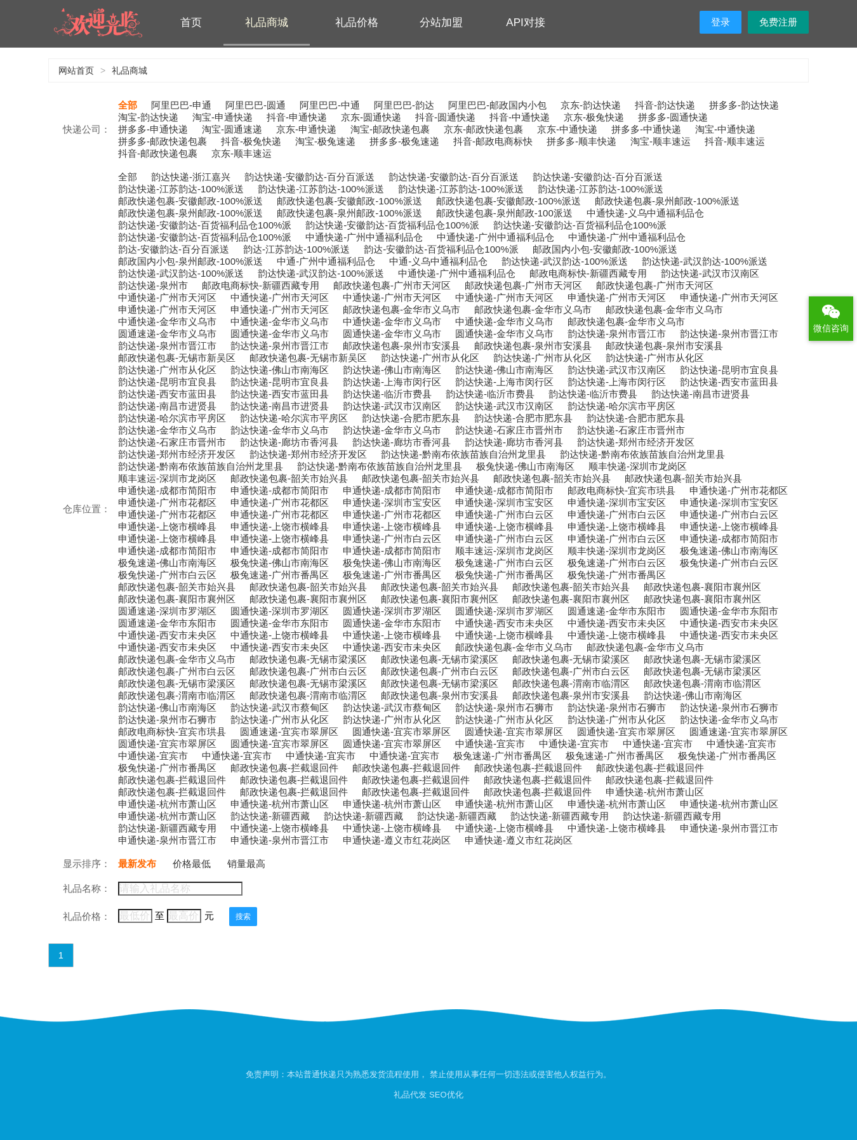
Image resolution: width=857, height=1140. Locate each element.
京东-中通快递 (567, 129)
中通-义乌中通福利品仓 (438, 261)
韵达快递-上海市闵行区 (392, 381)
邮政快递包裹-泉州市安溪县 (401, 345)
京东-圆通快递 (371, 117)
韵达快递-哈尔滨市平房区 (621, 406)
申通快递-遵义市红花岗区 (397, 840)
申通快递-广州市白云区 (504, 514)
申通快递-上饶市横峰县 (167, 526)
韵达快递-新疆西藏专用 (559, 816)
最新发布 (137, 863)
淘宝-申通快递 (222, 117)
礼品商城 (266, 23)
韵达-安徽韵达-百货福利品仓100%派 (441, 249)
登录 (720, 22)
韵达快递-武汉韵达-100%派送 (564, 261)
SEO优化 (446, 1094)
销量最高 (246, 863)
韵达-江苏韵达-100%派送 (296, 249)
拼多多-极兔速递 (404, 141)
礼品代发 (410, 1094)
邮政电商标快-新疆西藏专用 (588, 273)
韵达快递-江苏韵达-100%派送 (181, 188)
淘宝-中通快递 (725, 129)
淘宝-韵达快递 (148, 117)
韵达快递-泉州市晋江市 (617, 333)
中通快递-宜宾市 (490, 743)
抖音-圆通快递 (445, 117)
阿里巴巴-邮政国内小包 (497, 105)
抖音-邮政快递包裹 (157, 153)
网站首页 (76, 70)
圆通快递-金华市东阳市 (729, 611)
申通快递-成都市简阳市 (167, 490)
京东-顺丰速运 (241, 153)
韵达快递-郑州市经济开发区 (635, 442)
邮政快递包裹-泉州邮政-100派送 (504, 213)
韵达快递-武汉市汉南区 (710, 273)
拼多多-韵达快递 (744, 105)
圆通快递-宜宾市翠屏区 (401, 731)
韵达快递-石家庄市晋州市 (509, 430)
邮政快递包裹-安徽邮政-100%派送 (190, 201)
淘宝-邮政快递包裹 (390, 129)
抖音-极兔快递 (251, 141)
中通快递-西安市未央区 (504, 623)
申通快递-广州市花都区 (738, 490)
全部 (127, 105)
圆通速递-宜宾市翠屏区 (289, 731)
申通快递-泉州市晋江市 (729, 828)
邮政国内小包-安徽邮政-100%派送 (605, 249)
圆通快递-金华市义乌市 (279, 333)
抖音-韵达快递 (665, 105)
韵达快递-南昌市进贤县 (700, 393)
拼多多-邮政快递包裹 (162, 141)
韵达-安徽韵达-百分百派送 (173, 249)
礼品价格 (356, 23)
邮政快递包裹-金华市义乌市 (401, 309)
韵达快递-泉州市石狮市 (504, 707)
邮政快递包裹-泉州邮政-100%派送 (667, 201)
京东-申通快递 (306, 129)
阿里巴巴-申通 (181, 105)
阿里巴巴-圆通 (255, 105)
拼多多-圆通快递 (673, 117)
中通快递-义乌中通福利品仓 (645, 213)
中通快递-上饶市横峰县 (279, 635)
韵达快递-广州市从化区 (430, 357)
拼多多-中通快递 (646, 129)
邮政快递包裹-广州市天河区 (392, 285)
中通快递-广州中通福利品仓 (364, 237)
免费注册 (778, 22)
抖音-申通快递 (297, 117)
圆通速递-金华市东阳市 (617, 611)
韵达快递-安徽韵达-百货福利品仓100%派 (204, 225)
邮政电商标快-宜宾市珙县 (621, 490)
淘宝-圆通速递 (232, 129)
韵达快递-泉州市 (153, 285)
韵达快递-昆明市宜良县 (729, 369)
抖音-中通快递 (519, 117)
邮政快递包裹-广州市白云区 (177, 671)
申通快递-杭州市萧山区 (655, 791)
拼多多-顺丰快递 (581, 141)
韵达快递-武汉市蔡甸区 (279, 707)
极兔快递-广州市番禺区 (504, 574)
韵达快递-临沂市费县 (387, 393)
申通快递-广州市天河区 (617, 297)
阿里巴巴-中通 (330, 105)
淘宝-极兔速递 (325, 141)
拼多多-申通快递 (153, 129)
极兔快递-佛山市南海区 (525, 466)
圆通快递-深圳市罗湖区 (279, 611)
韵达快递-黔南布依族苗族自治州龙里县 (463, 454)
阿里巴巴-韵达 (404, 105)
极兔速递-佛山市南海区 (729, 550)
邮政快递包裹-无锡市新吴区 (177, 357)
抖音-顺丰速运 (735, 141)
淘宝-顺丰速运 (660, 141)
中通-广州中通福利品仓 (326, 261)
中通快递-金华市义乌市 (167, 321)
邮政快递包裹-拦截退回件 (284, 767)
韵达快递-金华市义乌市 (167, 430)
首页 (191, 23)
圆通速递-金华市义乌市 (167, 333)
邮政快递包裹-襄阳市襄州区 (702, 586)
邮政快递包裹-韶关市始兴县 (289, 478)
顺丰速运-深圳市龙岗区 (167, 478)
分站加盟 (441, 23)
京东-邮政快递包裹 (483, 129)
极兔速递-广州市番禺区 (279, 574)
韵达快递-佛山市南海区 (279, 369)
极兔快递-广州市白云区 (729, 562)
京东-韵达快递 (591, 105)
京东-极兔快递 (594, 117)
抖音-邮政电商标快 (493, 141)
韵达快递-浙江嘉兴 (190, 176)
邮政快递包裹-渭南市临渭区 (571, 683)
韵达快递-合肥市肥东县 (411, 418)
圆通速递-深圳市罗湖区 (167, 611)
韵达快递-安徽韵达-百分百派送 (309, 176)
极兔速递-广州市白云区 (504, 562)
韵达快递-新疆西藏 (270, 816)
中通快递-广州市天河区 (167, 297)
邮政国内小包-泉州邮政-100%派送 (190, 261)
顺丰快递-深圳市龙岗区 (637, 466)
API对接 (525, 23)
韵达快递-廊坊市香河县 (289, 442)
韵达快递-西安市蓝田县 (729, 381)
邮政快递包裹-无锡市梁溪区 (308, 659)
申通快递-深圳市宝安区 (392, 502)
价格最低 (192, 863)
